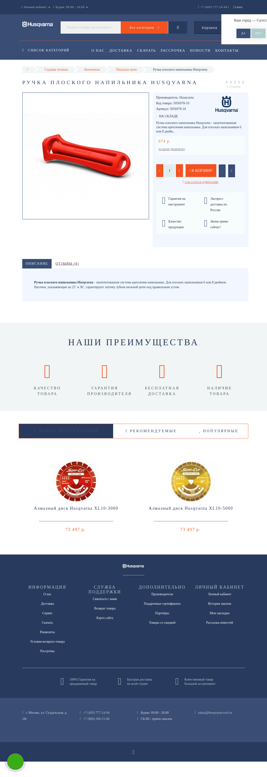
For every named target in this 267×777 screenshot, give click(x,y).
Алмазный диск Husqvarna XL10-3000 (76, 523)
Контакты (103, 70)
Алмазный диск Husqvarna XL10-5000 (191, 523)
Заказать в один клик (201, 197)
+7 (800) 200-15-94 (96, 734)
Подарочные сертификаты (162, 619)
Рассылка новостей (219, 638)
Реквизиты (47, 647)
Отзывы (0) (67, 279)
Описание (37, 279)
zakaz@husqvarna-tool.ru (215, 728)
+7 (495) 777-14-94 (96, 728)
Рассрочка (175, 50)
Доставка (121, 50)
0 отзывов (233, 102)
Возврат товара (105, 624)
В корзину (201, 186)
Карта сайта (104, 633)
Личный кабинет (219, 609)
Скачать (148, 50)
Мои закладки (219, 628)
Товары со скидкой (162, 638)
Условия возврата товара (47, 657)
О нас (98, 50)
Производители (162, 609)
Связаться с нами (105, 614)
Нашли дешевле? (172, 164)
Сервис (47, 628)
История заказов (219, 619)
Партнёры (162, 628)
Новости (203, 50)
